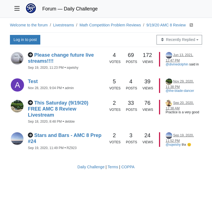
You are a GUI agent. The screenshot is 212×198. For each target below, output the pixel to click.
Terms (113, 167)
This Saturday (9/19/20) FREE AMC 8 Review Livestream (58, 109)
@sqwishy (173, 145)
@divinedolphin (177, 64)
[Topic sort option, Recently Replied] (179, 40)
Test (33, 81)
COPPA (127, 167)
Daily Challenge (91, 167)
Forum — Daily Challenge (69, 9)
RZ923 (71, 148)
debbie (70, 121)
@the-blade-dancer (180, 91)
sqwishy (72, 68)
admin (69, 88)
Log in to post (25, 39)
